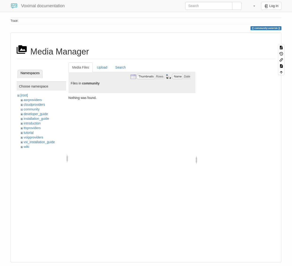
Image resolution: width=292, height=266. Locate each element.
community (32, 109)
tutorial (29, 133)
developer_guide (36, 114)
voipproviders (33, 137)
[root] (24, 95)
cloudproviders (34, 104)
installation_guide (36, 118)
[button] (252, 6)
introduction (32, 123)
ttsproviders (32, 128)
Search (120, 67)
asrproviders (33, 100)
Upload (102, 67)
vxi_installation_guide (39, 142)
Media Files (80, 67)
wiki (26, 147)
